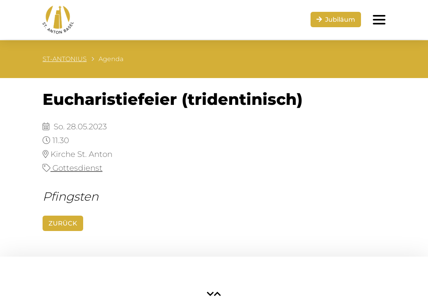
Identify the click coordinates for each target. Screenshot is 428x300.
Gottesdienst (72, 168)
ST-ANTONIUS (65, 59)
